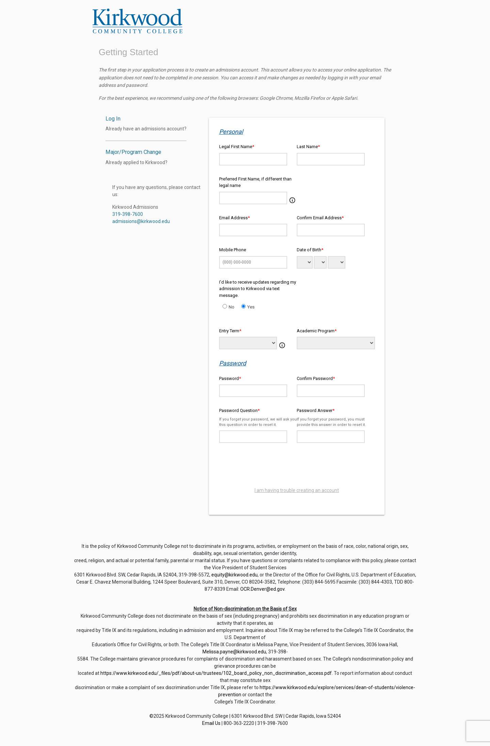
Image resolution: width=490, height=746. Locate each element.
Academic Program (317, 330)
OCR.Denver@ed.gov (262, 589)
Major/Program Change (133, 152)
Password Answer (315, 410)
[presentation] (296, 466)
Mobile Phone (232, 249)
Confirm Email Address (320, 217)
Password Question (239, 410)
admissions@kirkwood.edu (141, 221)
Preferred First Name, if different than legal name (255, 182)
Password (230, 378)
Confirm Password (316, 378)
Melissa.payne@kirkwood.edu (234, 651)
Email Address (234, 217)
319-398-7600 (127, 214)
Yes (251, 306)
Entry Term (230, 330)
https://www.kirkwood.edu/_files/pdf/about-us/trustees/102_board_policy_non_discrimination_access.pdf (216, 673)
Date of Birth (310, 249)
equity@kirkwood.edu (234, 574)
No (231, 306)
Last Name (308, 146)
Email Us (211, 723)
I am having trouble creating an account (297, 490)
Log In (112, 118)
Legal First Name (236, 146)
